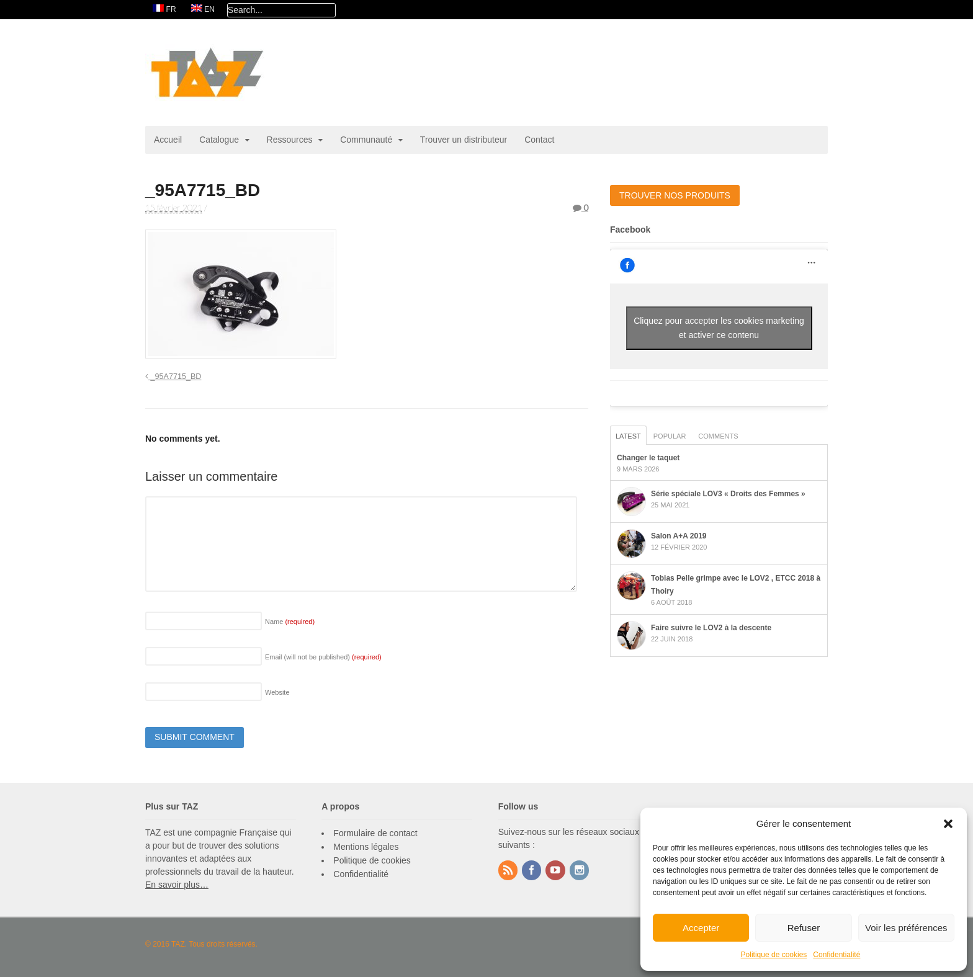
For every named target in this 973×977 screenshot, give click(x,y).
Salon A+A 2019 (678, 536)
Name (290, 621)
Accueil (168, 140)
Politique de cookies (774, 954)
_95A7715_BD (173, 376)
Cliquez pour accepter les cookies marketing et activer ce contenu (719, 328)
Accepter (701, 927)
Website (277, 692)
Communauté (366, 140)
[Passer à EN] (203, 9)
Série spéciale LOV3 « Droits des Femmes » (728, 493)
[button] (948, 824)
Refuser (803, 927)
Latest (628, 436)
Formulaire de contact (375, 833)
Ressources (290, 140)
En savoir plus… (176, 885)
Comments (718, 436)
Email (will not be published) (323, 657)
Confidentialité (836, 954)
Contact (539, 140)
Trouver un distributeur (463, 140)
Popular (669, 436)
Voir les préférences (906, 927)
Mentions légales (365, 847)
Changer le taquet (648, 457)
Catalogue (219, 140)
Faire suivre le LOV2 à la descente (711, 627)
